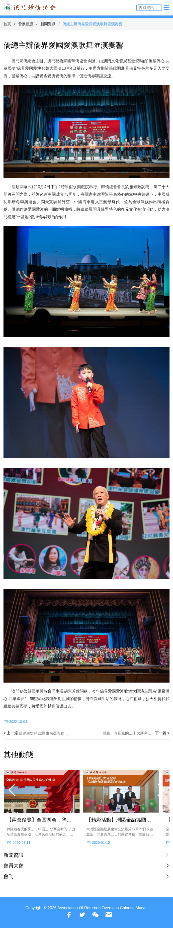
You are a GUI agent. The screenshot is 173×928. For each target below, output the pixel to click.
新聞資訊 (47, 24)
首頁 (7, 24)
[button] (12, 789)
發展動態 (25, 24)
